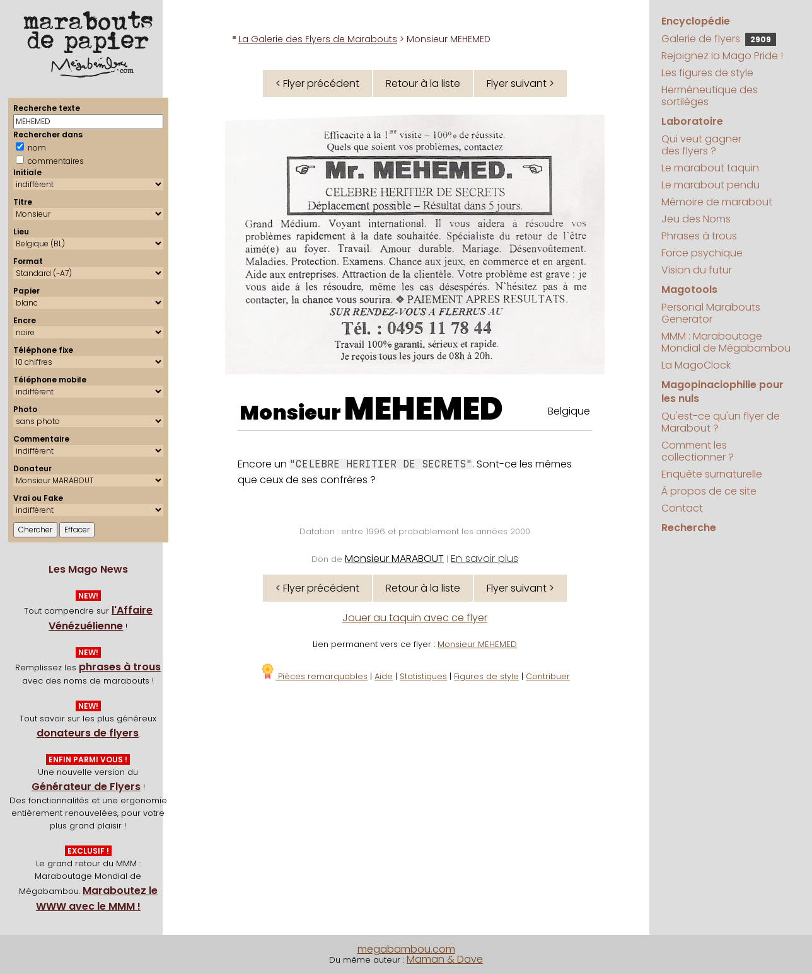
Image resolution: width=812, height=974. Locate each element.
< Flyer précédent (317, 83)
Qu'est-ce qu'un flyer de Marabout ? (720, 422)
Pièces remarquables (314, 676)
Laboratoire (692, 121)
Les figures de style (707, 73)
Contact (682, 508)
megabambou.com (406, 949)
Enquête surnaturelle (711, 474)
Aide (383, 676)
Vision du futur (696, 270)
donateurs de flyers (88, 733)
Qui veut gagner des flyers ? (701, 145)
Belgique (569, 411)
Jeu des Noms (696, 219)
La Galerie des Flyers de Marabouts (317, 39)
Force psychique (702, 253)
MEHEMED (423, 409)
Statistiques (423, 676)
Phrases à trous (699, 236)
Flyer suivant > (520, 83)
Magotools (689, 289)
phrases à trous (120, 667)
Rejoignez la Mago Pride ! (722, 56)
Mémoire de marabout (716, 202)
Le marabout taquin (710, 168)
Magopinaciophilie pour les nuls (722, 391)
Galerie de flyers (718, 39)
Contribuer (548, 676)
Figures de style (486, 676)
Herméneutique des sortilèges (709, 96)
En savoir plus (484, 558)
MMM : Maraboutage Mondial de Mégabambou (726, 342)
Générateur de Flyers (86, 786)
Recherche (688, 527)
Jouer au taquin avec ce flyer (414, 617)
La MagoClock (696, 365)
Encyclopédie (695, 21)
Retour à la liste (423, 83)
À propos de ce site (709, 491)
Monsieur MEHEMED (477, 644)
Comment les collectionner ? (697, 451)
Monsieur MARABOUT (394, 558)
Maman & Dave (445, 959)
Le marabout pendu (710, 185)
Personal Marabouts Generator (710, 313)
